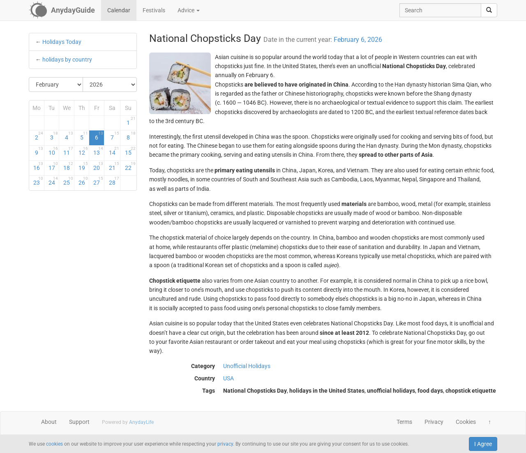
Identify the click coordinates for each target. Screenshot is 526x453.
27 (98, 181)
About (49, 422)
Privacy (433, 422)
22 (130, 166)
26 (83, 181)
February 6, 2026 (358, 39)
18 (68, 166)
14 (114, 151)
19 (83, 166)
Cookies (466, 422)
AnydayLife (141, 422)
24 (53, 181)
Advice (189, 10)
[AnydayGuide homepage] (62, 10)
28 (114, 181)
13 (98, 151)
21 (114, 166)
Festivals (154, 10)
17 (53, 166)
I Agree (483, 444)
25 (68, 181)
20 (98, 166)
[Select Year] (109, 85)
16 (38, 166)
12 (83, 151)
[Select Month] (56, 85)
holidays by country (67, 59)
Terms (404, 422)
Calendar (118, 10)
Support (79, 422)
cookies (54, 444)
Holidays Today (61, 42)
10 (53, 151)
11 (68, 151)
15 (130, 151)
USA (228, 378)
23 (38, 181)
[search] (489, 10)
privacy (225, 444)
